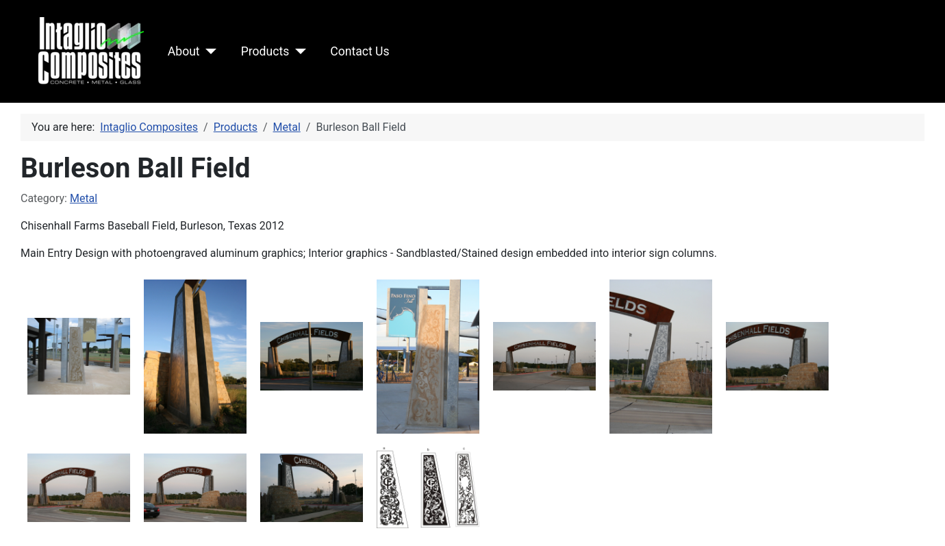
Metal (83, 198)
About (184, 51)
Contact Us (359, 51)
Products (265, 51)
